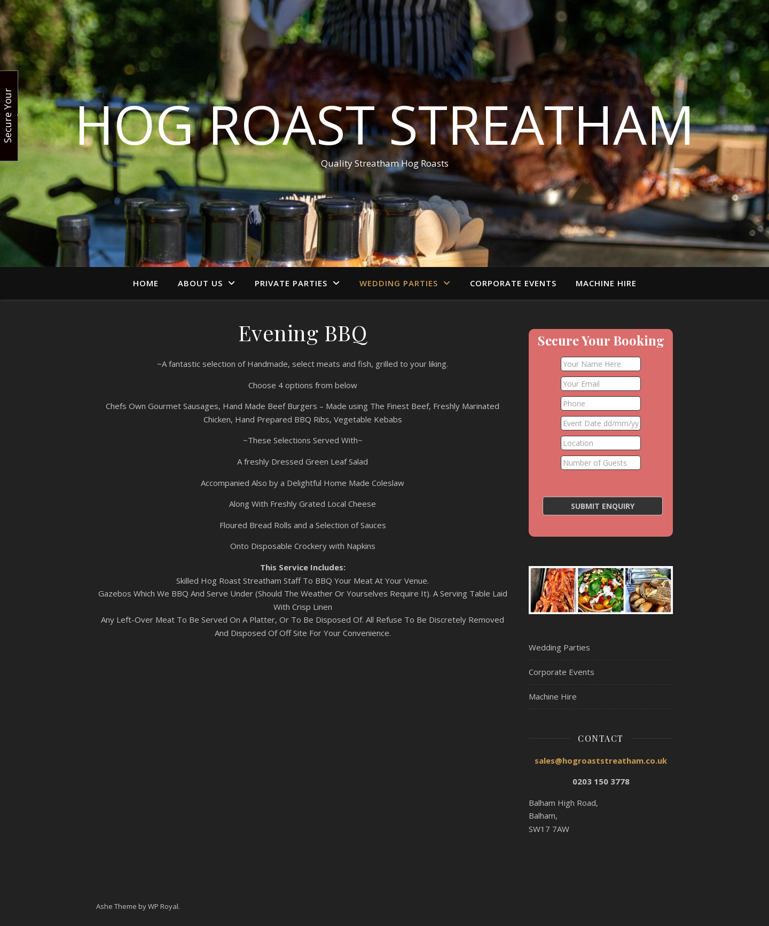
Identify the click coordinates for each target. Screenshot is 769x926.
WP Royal (163, 906)
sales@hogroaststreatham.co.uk (601, 760)
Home (146, 283)
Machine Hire (606, 283)
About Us (200, 283)
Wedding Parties (398, 283)
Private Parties (291, 283)
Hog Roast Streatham (384, 124)
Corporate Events (513, 283)
